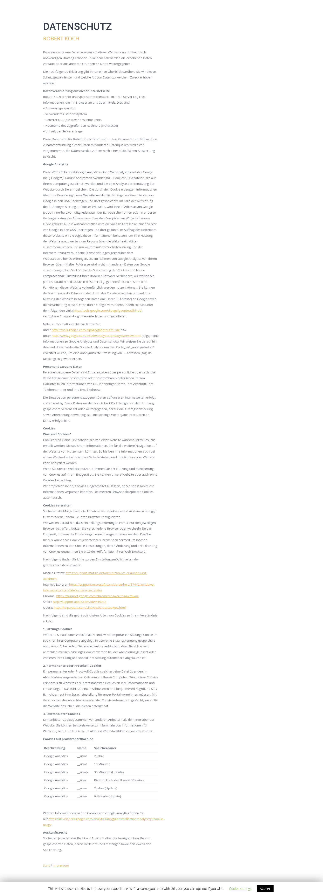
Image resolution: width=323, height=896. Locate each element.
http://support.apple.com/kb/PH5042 (79, 602)
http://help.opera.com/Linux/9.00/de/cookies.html (90, 607)
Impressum (61, 865)
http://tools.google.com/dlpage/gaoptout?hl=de (107, 310)
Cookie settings (240, 888)
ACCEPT (265, 889)
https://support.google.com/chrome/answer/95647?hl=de (97, 596)
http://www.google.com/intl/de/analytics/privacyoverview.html (96, 335)
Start (46, 865)
